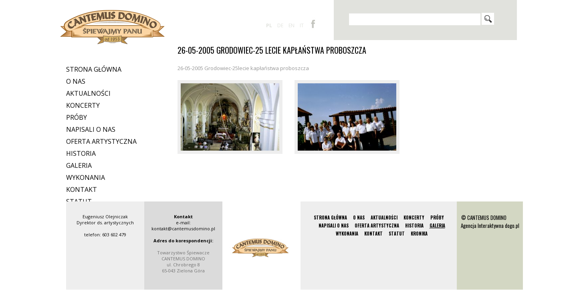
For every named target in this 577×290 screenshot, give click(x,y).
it (302, 25)
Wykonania (85, 177)
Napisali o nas (90, 129)
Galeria (79, 165)
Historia (81, 153)
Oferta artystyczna (101, 141)
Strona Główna (93, 69)
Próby (76, 117)
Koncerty (83, 105)
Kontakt (81, 189)
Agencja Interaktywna (482, 226)
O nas (75, 81)
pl (269, 25)
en (291, 25)
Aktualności (88, 93)
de (280, 25)
